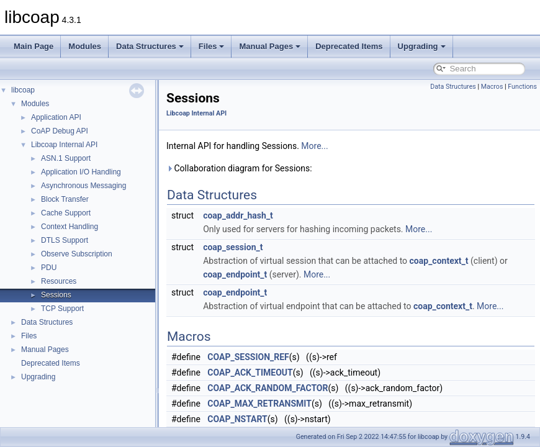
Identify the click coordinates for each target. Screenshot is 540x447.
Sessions (56, 295)
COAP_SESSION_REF (248, 357)
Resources (58, 281)
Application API (56, 117)
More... (314, 146)
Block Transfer (65, 199)
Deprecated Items (348, 46)
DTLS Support (64, 240)
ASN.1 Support (66, 158)
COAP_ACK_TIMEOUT (249, 372)
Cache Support (66, 213)
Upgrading (422, 46)
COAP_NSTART (237, 419)
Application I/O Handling (81, 172)
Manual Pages (269, 46)
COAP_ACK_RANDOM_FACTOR (267, 388)
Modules (84, 46)
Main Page (33, 46)
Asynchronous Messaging (83, 185)
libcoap (23, 90)
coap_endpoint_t (235, 274)
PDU (48, 267)
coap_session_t (233, 247)
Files (212, 46)
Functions (522, 87)
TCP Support (62, 308)
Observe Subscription (76, 254)
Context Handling (69, 226)
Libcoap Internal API (64, 144)
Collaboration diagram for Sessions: (239, 168)
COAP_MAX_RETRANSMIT (259, 404)
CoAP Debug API (59, 131)
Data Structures (150, 46)
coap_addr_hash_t (238, 215)
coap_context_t (439, 261)
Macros (492, 87)
